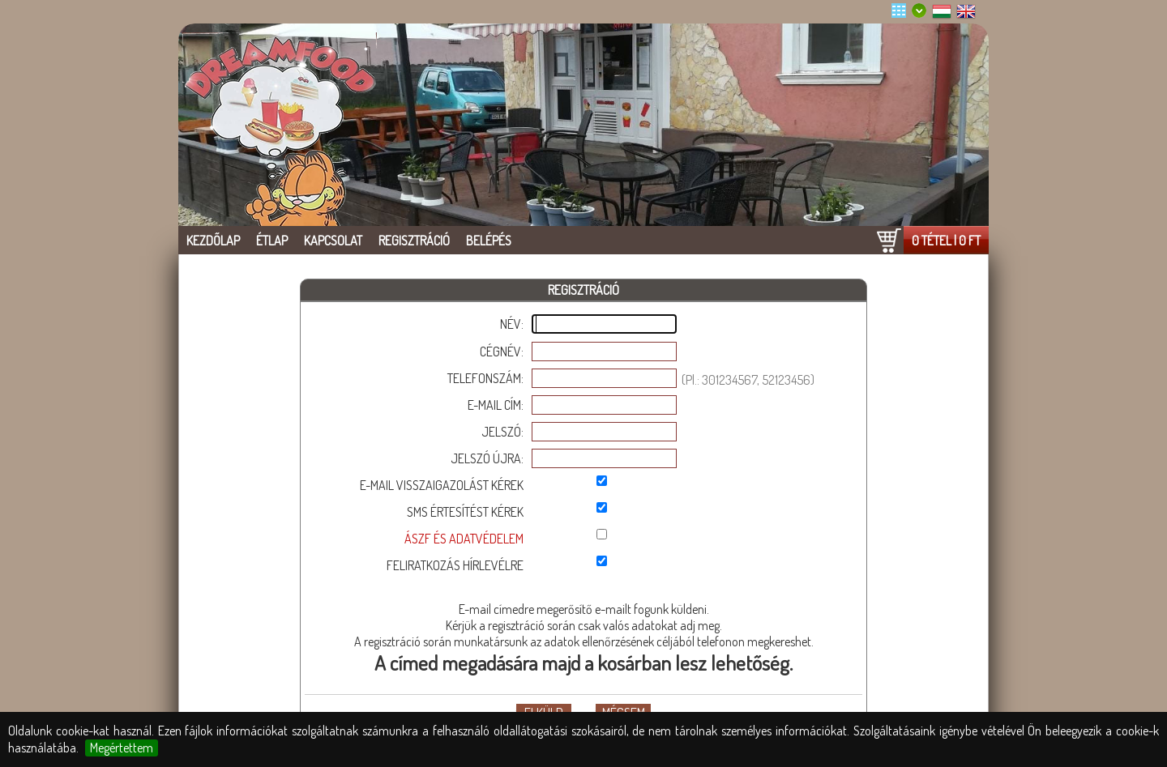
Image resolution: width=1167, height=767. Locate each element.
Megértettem (121, 747)
